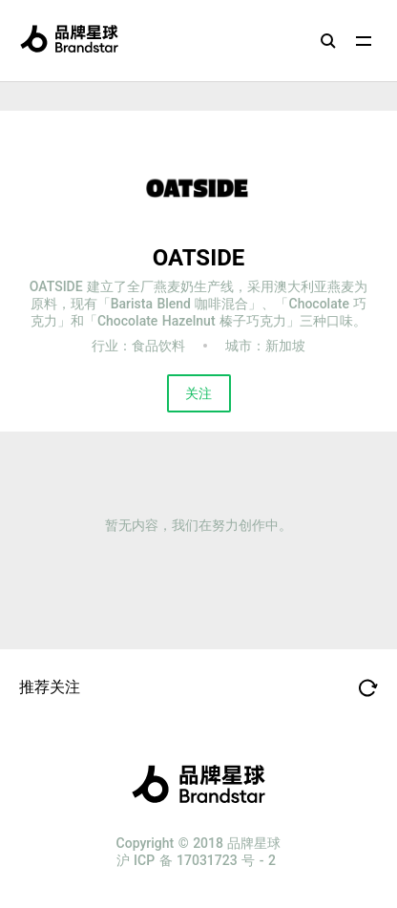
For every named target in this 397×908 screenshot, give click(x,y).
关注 (198, 393)
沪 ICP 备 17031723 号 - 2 (196, 860)
